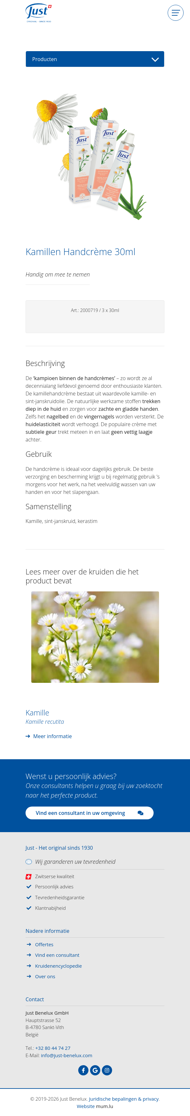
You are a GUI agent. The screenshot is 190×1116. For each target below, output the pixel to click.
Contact (35, 999)
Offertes (44, 944)
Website (86, 1106)
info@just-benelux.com (66, 1055)
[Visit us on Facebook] (83, 1070)
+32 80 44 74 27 (53, 1048)
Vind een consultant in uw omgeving (89, 813)
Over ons (45, 976)
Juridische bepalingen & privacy (124, 1099)
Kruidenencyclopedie (58, 966)
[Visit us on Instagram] (107, 1070)
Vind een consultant (57, 955)
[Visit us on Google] (95, 1070)
